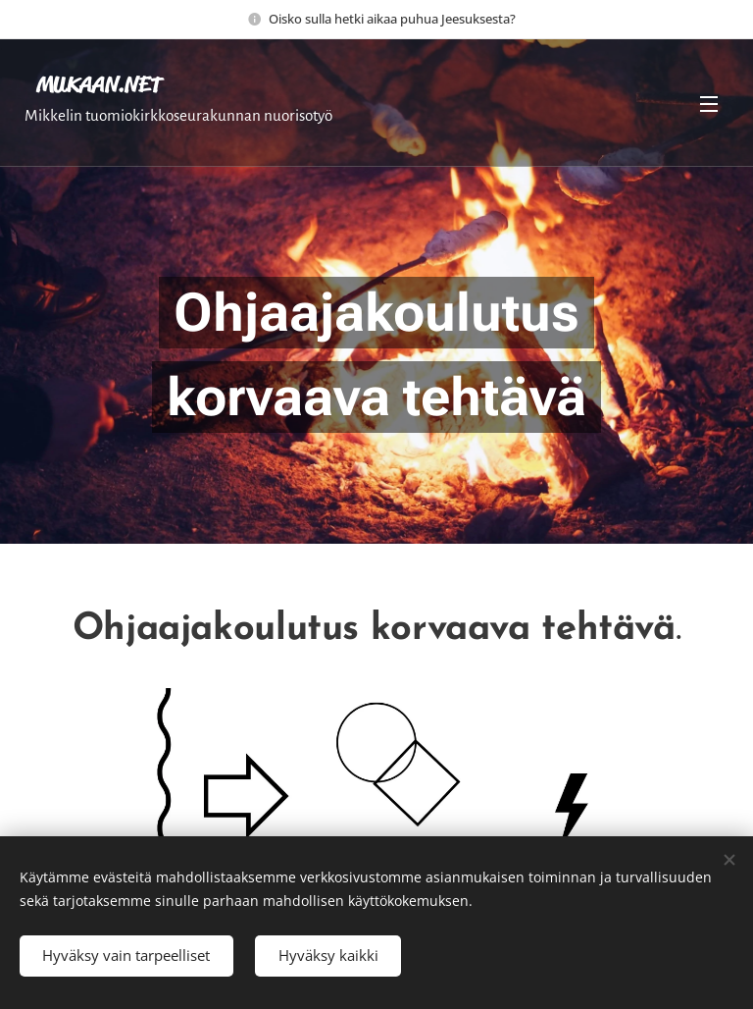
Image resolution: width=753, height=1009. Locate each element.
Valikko (709, 104)
